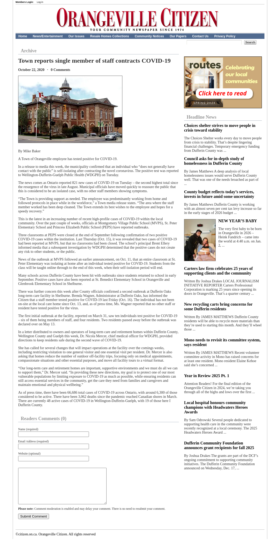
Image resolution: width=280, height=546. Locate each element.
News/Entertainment (47, 36)
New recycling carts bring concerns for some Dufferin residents (218, 306)
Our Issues (76, 36)
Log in (40, 2)
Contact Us (200, 36)
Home (22, 36)
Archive (29, 50)
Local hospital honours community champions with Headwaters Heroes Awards (216, 407)
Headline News (201, 117)
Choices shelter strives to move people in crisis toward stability (219, 127)
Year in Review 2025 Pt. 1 (206, 375)
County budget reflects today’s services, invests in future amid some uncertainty (219, 194)
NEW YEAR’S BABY (237, 221)
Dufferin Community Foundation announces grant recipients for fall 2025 (219, 445)
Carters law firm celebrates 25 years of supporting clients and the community (218, 270)
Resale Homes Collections (109, 36)
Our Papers (178, 36)
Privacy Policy (224, 36)
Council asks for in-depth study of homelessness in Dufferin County (214, 161)
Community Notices (149, 36)
